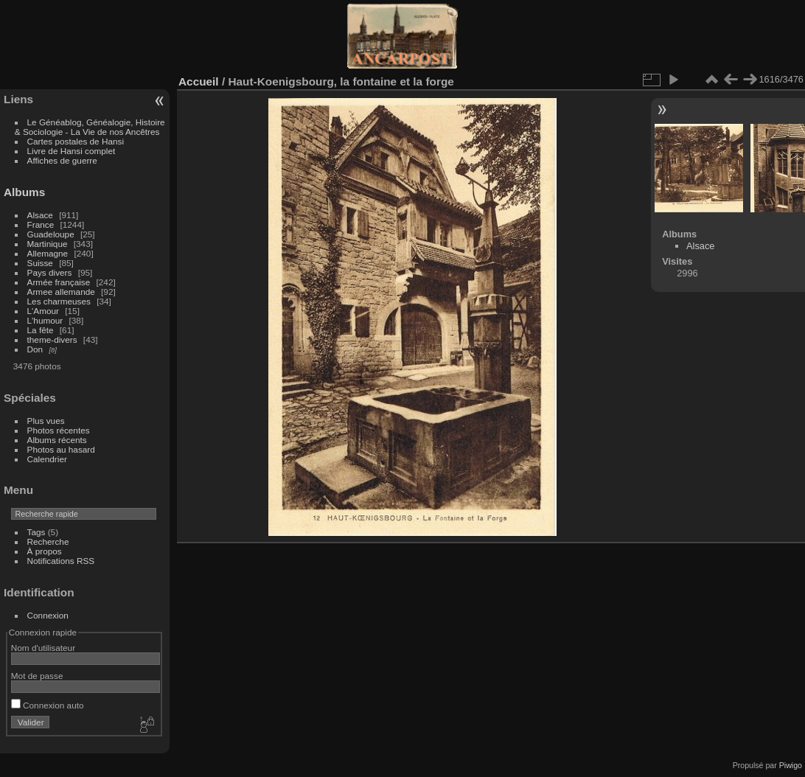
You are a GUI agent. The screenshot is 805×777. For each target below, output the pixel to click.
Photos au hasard (61, 449)
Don (35, 349)
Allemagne (48, 253)
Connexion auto (47, 705)
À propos (44, 551)
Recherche (48, 541)
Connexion (48, 615)
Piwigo (790, 765)
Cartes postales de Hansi (75, 141)
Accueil (198, 81)
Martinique (47, 243)
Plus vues (46, 420)
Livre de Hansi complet (71, 151)
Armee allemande (61, 291)
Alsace (40, 215)
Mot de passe (37, 675)
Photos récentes (58, 430)
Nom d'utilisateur (43, 647)
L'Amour (43, 311)
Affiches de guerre (62, 160)
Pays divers (49, 272)
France (41, 224)
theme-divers (52, 339)
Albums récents (57, 440)
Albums (24, 192)
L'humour (45, 320)
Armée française (59, 282)
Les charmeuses (59, 301)
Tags (36, 532)
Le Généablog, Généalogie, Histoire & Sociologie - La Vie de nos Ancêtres (90, 126)
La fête (40, 330)
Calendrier (47, 459)
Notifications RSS (61, 560)
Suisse (40, 263)
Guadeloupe (50, 234)
